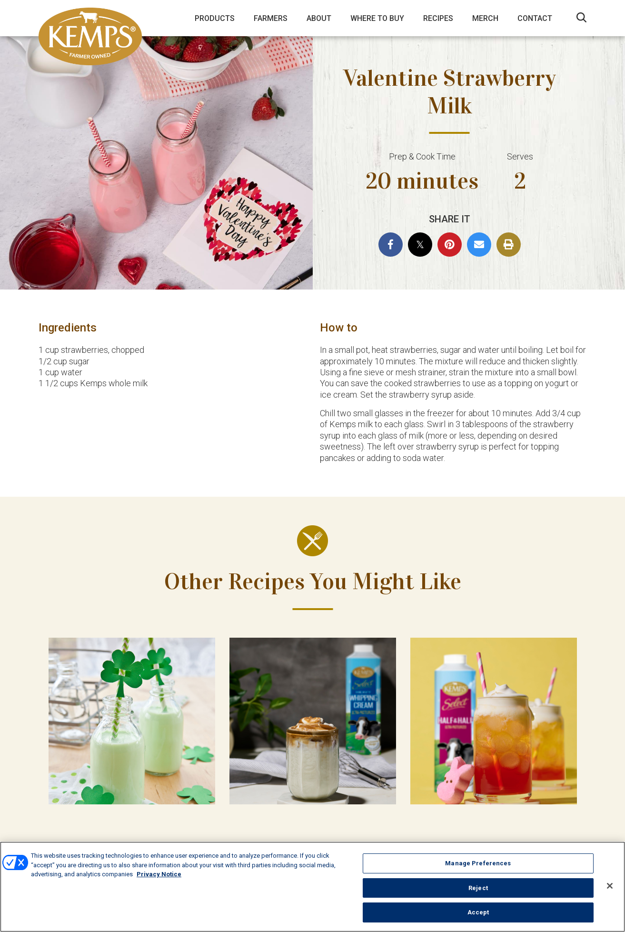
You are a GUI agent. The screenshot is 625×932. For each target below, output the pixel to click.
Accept (478, 912)
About (319, 18)
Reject (478, 888)
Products (215, 18)
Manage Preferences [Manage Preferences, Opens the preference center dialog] (478, 863)
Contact (534, 18)
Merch (485, 18)
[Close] (609, 885)
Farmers (271, 18)
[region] (312, 887)
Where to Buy (377, 18)
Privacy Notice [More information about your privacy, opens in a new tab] (159, 874)
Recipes (438, 18)
